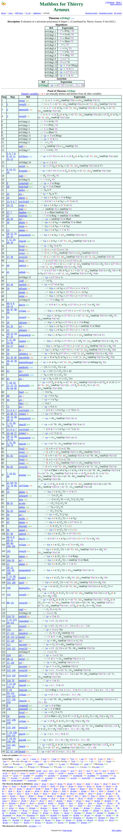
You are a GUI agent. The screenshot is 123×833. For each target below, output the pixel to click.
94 (8, 514)
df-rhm (65, 818)
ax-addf (44, 780)
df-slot (65, 808)
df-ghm (76, 815)
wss (101, 759)
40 (8, 265)
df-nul (82, 788)
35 (11, 361)
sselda (22, 518)
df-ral (80, 786)
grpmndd (23, 708)
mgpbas (23, 212)
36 (8, 361)
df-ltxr (80, 803)
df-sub (99, 803)
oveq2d (22, 104)
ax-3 (56, 770)
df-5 (36, 805)
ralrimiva (23, 353)
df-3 (19, 805)
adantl (22, 530)
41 (8, 272)
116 (8, 626)
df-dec (98, 805)
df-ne (62, 786)
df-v (10, 788)
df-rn (90, 793)
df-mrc (56, 813)
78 (8, 445)
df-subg (65, 815)
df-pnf (50, 803)
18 (8, 306)
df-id (101, 791)
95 (8, 518)
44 (11, 284)
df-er (50, 801)
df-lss (112, 818)
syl (20, 219)
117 (8, 699)
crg (33, 767)
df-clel (43, 786)
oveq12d (23, 257)
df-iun (46, 791)
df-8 (62, 805)
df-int (37, 791)
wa (24, 759)
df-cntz (87, 815)
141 (13, 745)
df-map (59, 801)
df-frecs (111, 798)
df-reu (108, 786)
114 (8, 616)
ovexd (22, 166)
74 (8, 426)
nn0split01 (24, 375)
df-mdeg (72, 822)
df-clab (23, 786)
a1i (20, 194)
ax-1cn (5, 775)
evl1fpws (23, 156)
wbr (25, 761)
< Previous (109, 2)
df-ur (23, 818)
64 (11, 388)
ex (20, 349)
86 (8, 476)
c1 (82, 761)
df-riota (13, 798)
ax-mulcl (51, 775)
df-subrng (77, 818)
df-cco (106, 810)
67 (11, 751)
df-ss (64, 788)
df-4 (28, 805)
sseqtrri (22, 511)
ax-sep (51, 773)
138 (13, 720)
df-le (90, 803)
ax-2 (51, 770)
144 (16, 751)
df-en (87, 801)
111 (12, 602)
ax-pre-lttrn (100, 778)
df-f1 (84, 796)
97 (8, 533)
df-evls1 (49, 822)
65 (8, 378)
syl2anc (22, 721)
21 (8, 385)
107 (13, 579)
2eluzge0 (23, 495)
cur (21, 767)
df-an (44, 784)
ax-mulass (104, 775)
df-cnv (63, 793)
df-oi (31, 803)
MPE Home (19, 13)
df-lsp (5, 820)
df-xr (71, 803)
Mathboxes (37, 13)
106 (8, 573)
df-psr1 (5, 822)
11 (14, 156)
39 (15, 361)
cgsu (63, 764)
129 (13, 675)
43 (8, 284)
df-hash (32, 808)
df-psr (58, 820)
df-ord (12, 796)
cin (91, 759)
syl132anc (24, 485)
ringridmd (24, 621)
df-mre (45, 813)
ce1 (85, 767)
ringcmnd (23, 186)
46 (8, 309)
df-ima (108, 793)
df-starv (14, 810)
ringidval (23, 633)
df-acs (66, 813)
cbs (18, 764)
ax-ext (32, 773)
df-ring (43, 818)
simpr (21, 226)
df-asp (37, 820)
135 (8, 727)
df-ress (97, 808)
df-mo (5, 786)
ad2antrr (23, 288)
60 (15, 357)
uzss (21, 499)
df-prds (24, 813)
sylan (21, 205)
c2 (100, 761)
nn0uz (22, 507)
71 (8, 406)
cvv (72, 759)
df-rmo (98, 786)
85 (11, 467)
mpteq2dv (24, 109)
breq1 (21, 260)
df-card (41, 803)
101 (13, 546)
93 (11, 511)
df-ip (46, 810)
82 (11, 455)
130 (13, 699)
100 (8, 546)
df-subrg (89, 818)
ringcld (22, 241)
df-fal (88, 784)
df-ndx (76, 808)
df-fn (68, 796)
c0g (51, 764)
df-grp (18, 815)
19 (14, 382)
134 (8, 702)
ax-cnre (74, 778)
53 (8, 326)
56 (11, 342)
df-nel (70, 786)
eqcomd (23, 644)
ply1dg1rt (32, 826)
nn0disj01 (24, 367)
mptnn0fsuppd (26, 362)
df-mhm (111, 813)
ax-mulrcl (64, 775)
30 (8, 222)
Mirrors (3, 13)
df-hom (96, 810)
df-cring (54, 818)
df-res (99, 793)
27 (8, 212)
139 (8, 722)
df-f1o (101, 796)
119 (12, 637)
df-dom (97, 801)
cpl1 (60, 767)
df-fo (93, 796)
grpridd (22, 740)
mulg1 (22, 659)
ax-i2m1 (14, 778)
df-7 (54, 805)
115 (12, 622)
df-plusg (109, 808)
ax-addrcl (39, 775)
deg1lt (22, 305)
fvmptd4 (23, 171)
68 (8, 396)
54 (15, 333)
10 (10, 156)
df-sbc (19, 788)
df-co (72, 793)
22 (8, 194)
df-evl (111, 820)
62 (8, 388)
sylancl (22, 413)
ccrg (47, 767)
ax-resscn (111, 773)
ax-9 (112, 770)
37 (8, 257)
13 (11, 159)
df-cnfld (15, 820)
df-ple (65, 810)
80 (15, 485)
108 (13, 582)
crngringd (23, 183)
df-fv (111, 796)
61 (8, 363)
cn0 (109, 761)
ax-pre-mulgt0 (16, 780)
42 (8, 357)
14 (10, 169)
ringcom (23, 690)
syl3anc (22, 311)
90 (8, 503)
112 (8, 745)
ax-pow (71, 773)
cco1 (73, 767)
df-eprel (110, 791)
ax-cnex (99, 773)
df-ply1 (27, 822)
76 (11, 485)
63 (8, 371)
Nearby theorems (116, 4)
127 (8, 666)
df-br (64, 791)
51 (8, 317)
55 (11, 336)
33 (11, 236)
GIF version (118, 13)
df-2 (11, 805)
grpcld (22, 734)
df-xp (45, 793)
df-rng (13, 818)
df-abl (108, 815)
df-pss (72, 788)
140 (13, 727)
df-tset (55, 810)
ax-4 (72, 770)
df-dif (38, 788)
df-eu (14, 786)
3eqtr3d (22, 700)
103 (8, 582)
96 (11, 543)
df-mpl (79, 820)
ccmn (101, 764)
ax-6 (88, 770)
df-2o (41, 801)
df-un (47, 788)
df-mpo (44, 798)
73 (15, 413)
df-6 (45, 805)
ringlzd (22, 341)
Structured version (91, 13)
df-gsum (12, 813)
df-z (89, 805)
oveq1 (22, 253)
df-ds (75, 810)
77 (15, 433)
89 (8, 543)
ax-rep (41, 773)
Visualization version (106, 13)
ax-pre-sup (32, 780)
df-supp (100, 798)
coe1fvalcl (24, 201)
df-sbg (42, 815)
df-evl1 (61, 822)
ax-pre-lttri (86, 778)
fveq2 (21, 249)
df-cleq (33, 786)
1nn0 (21, 280)
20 (8, 186)
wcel (44, 759)
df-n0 (80, 805)
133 (13, 696)
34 (11, 242)
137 (8, 720)
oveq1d (22, 317)
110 (8, 594)
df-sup (22, 803)
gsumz (22, 716)
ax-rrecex (61, 778)
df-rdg (23, 801)
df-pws (35, 813)
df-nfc (53, 786)
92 (8, 511)
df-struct (43, 808)
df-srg (32, 818)
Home (11, 13)
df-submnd (7, 815)
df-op (19, 791)
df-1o (33, 801)
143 (8, 747)
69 (8, 419)
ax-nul (60, 773)
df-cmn (98, 815)
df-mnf (61, 803)
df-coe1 (38, 822)
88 (8, 602)
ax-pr (80, 773)
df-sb (114, 784)
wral (63, 759)
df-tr (92, 791)
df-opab (73, 791)
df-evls (101, 820)
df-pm (69, 801)
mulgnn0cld (25, 235)
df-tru (79, 784)
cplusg (29, 764)
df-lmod (101, 818)
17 (8, 751)
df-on (22, 796)
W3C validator (116, 830)
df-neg (110, 803)
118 (8, 648)
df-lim (30, 796)
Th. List (28, 13)
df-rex (89, 786)
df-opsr (90, 820)
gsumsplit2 (24, 385)
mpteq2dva (24, 588)
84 (8, 467)
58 (8, 349)
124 (8, 655)
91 (11, 503)
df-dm (81, 793)
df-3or (60, 784)
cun (82, 759)
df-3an (69, 784)
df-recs (14, 801)
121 (8, 644)
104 (8, 560)
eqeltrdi (22, 284)
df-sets (55, 808)
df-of (53, 798)
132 (8, 696)
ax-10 (5, 773)
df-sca (25, 810)
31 (15, 233)
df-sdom (108, 801)
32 (8, 236)
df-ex (97, 784)
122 (13, 648)
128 (13, 670)
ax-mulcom (77, 775)
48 (15, 309)
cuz (6, 764)
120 (12, 640)
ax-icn (15, 775)
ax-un (89, 773)
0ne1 (21, 403)
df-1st (80, 798)
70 (8, 439)
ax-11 (14, 773)
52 (8, 346)
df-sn (108, 788)
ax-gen (63, 770)
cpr (4, 761)
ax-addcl (26, 775)
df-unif (85, 810)
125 (8, 670)
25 (11, 205)
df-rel (54, 793)
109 (8, 588)
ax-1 (45, 770)
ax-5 (80, 770)
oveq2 (22, 100)
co (66, 761)
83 (14, 473)
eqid (21, 146)
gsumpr (22, 475)
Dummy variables (30, 93)
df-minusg (31, 815)
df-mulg (53, 815)
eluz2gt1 (23, 526)
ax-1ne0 (26, 778)
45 (11, 357)
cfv (45, 761)
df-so (11, 793)
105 (8, 570)
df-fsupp (12, 803)
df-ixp (78, 801)
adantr (22, 197)
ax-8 (104, 770)
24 (14, 239)
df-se (27, 793)
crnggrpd (23, 705)
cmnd (76, 764)
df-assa (27, 820)
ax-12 (22, 773)
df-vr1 (16, 822)
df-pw (99, 788)
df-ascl (48, 820)
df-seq (21, 808)
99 (11, 533)
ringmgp (23, 215)
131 (8, 686)
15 (14, 169)
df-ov (23, 798)
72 (8, 485)
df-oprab (33, 798)
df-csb (28, 788)
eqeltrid (22, 616)
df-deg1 (84, 822)
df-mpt (83, 791)
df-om (71, 798)
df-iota (50, 796)
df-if (91, 788)
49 (8, 303)
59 (8, 353)
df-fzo (11, 808)
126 (12, 662)
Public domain (67, 830)
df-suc (40, 796)
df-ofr (62, 798)
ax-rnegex (49, 778)
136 (8, 708)
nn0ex (22, 190)
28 (8, 233)
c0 (109, 759)
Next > (119, 2)
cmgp (11, 767)
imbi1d (22, 265)
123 (8, 675)
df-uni (28, 791)
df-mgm (77, 813)
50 (8, 312)
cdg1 (98, 767)
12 (8, 159)
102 (8, 551)
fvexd (21, 246)
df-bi (36, 784)
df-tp (10, 791)
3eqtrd (22, 746)
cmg (86, 764)
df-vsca (35, 810)
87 (8, 488)
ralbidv (22, 272)
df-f (76, 796)
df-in (56, 788)
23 (11, 385)
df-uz (108, 805)
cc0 (73, 761)
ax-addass (91, 775)
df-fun (59, 796)
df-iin (55, 791)
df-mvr (68, 820)
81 (8, 455)
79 (11, 445)
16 (8, 172)
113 (14, 619)
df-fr (19, 793)
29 (11, 219)
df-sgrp (89, 813)
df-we (36, 793)
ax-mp (22, 503)
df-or (52, 784)
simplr (22, 292)
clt (92, 761)
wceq (34, 759)
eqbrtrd (22, 533)
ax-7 (96, 770)
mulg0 (22, 637)
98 (8, 530)
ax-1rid (37, 778)
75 (11, 426)
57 (11, 346)
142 (13, 741)
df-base (87, 808)
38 (11, 257)
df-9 (71, 805)
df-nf (105, 784)
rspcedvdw (24, 357)
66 (15, 388)
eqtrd (21, 346)
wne (54, 759)
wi (18, 759)
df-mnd (100, 813)
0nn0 (21, 392)
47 (11, 309)
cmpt (37, 761)
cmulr (41, 764)
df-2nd (90, 798)
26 (8, 242)
